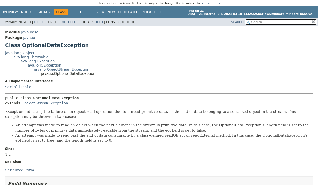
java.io (29, 37)
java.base (29, 32)
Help (158, 12)
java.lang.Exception (37, 61)
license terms (210, 3)
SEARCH (237, 22)
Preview (98, 12)
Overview (10, 12)
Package (45, 12)
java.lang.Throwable (30, 57)
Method (68, 22)
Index (146, 12)
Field (38, 22)
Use (73, 12)
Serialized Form (19, 170)
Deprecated (128, 12)
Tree (84, 12)
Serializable (18, 87)
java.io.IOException (44, 65)
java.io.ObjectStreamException (61, 69)
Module (27, 12)
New (111, 12)
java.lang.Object (19, 53)
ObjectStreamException (45, 103)
